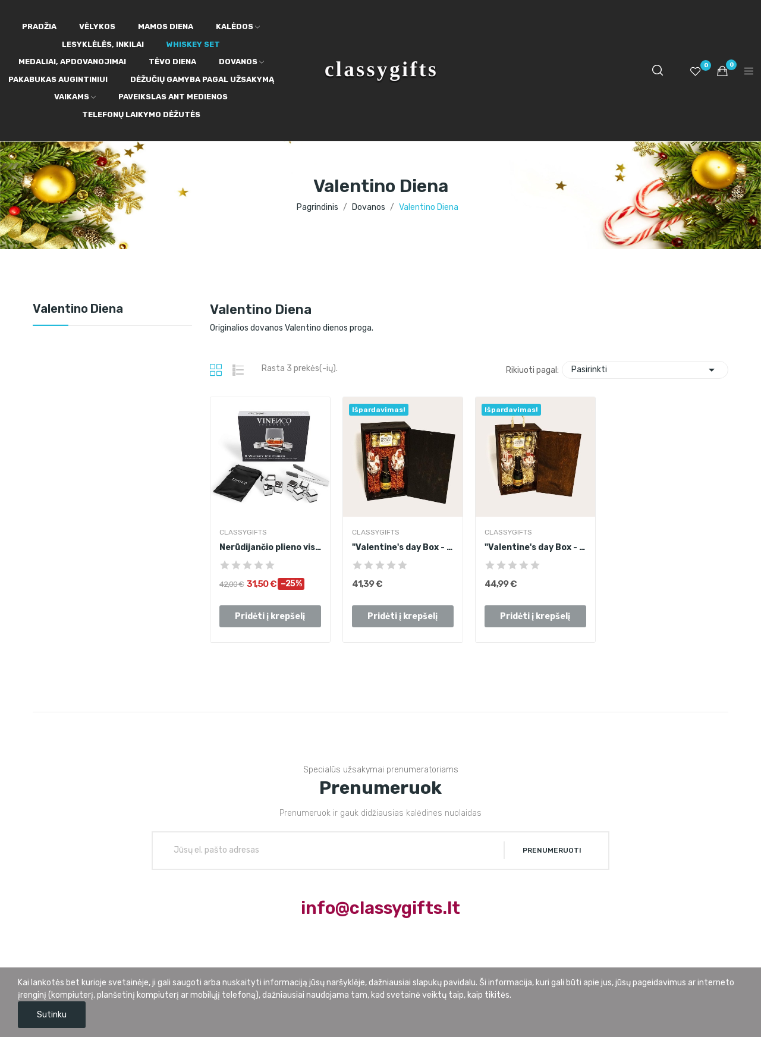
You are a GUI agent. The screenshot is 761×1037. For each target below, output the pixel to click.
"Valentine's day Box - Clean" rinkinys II (403, 547)
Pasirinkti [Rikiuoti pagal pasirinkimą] (645, 370)
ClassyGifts (243, 532)
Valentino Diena (78, 309)
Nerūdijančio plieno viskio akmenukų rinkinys (270, 547)
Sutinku (52, 1015)
